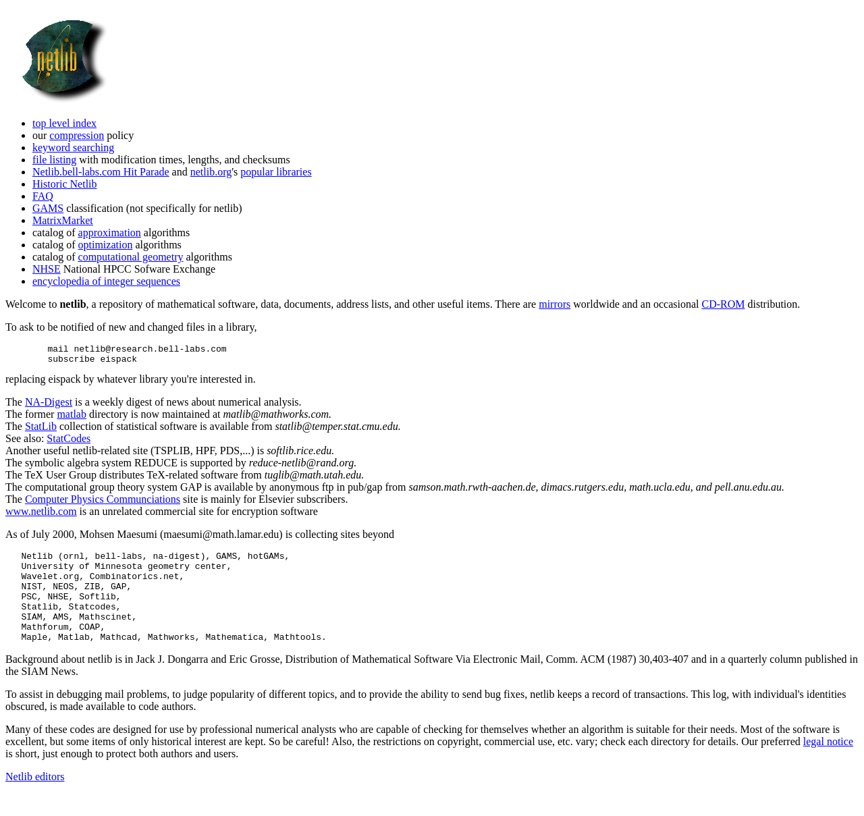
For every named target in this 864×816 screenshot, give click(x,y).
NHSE (46, 269)
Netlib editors (35, 799)
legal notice (828, 763)
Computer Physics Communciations (102, 503)
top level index (64, 123)
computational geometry (131, 257)
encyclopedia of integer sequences (106, 281)
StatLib (41, 430)
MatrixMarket (62, 220)
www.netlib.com (41, 515)
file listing (54, 159)
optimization (105, 244)
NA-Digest (48, 406)
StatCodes (68, 442)
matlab (71, 418)
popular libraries (275, 172)
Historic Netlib (64, 184)
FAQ (42, 196)
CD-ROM (723, 304)
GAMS (47, 208)
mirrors (554, 304)
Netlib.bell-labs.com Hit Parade (100, 172)
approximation (109, 232)
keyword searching (73, 147)
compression (76, 135)
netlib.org (211, 172)
